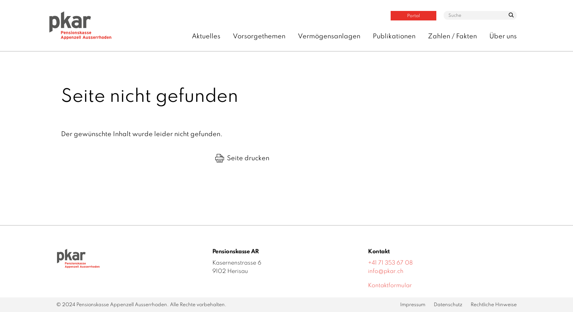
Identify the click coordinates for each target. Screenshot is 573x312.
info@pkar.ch (385, 271)
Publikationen (394, 36)
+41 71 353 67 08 (390, 263)
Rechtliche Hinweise (494, 305)
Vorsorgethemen (259, 36)
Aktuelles (206, 36)
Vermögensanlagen (329, 36)
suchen (511, 17)
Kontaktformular (390, 286)
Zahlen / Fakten (452, 36)
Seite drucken (242, 158)
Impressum (412, 305)
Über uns (503, 36)
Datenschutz (448, 305)
